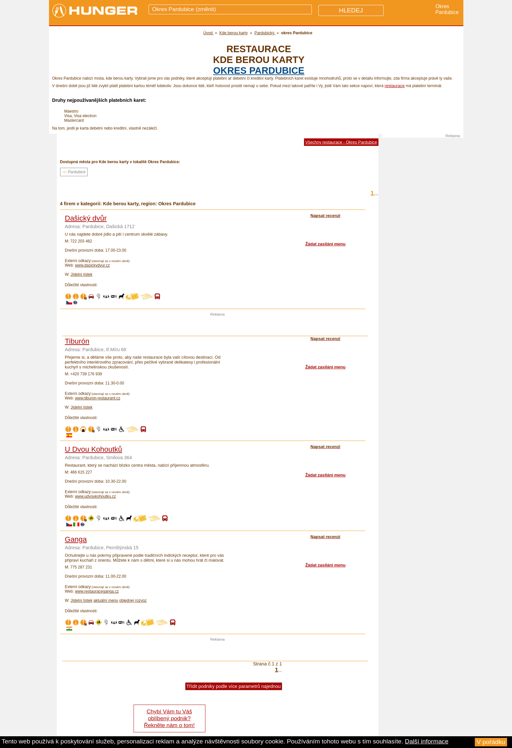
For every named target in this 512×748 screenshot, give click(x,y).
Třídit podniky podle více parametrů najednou (233, 686)
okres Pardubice (258, 70)
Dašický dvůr (86, 218)
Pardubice (74, 172)
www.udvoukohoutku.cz (95, 496)
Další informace (426, 741)
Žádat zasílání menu (325, 244)
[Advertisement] (217, 326)
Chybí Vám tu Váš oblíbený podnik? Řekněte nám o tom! (169, 718)
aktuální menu (105, 600)
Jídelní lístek (81, 274)
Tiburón (77, 341)
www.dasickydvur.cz (92, 265)
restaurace (395, 85)
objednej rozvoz (133, 600)
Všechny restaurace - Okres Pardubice (341, 142)
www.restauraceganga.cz (97, 591)
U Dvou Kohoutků (93, 449)
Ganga (76, 539)
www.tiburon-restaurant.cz (97, 398)
